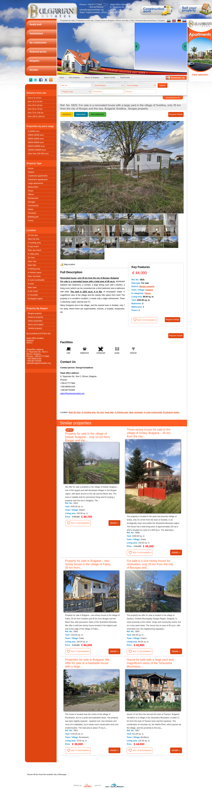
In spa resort (33, 246)
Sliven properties (35, 321)
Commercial (33, 206)
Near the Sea (33, 239)
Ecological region (35, 299)
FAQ (132, 20)
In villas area (33, 254)
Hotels (30, 209)
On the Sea (33, 235)
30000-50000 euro (36, 142)
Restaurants (33, 198)
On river (31, 258)
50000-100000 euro (36, 146)
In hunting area (34, 243)
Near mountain (34, 276)
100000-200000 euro (37, 150)
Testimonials (125, 77)
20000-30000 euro (36, 139)
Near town (32, 287)
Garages (31, 202)
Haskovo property (35, 317)
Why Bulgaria (74, 77)
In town (31, 284)
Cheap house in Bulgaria (104, 20)
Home (62, 77)
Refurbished (97, 114)
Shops (30, 191)
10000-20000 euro (36, 135)
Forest (30, 220)
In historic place (34, 272)
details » (114, 523)
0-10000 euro (33, 131)
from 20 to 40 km (35, 105)
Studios (31, 172)
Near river (32, 261)
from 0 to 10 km (34, 98)
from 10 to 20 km (35, 101)
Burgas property (35, 313)
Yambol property (35, 328)
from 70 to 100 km (36, 113)
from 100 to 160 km (36, 116)
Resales (67, 114)
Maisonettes (33, 187)
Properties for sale (67, 20)
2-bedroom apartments (38, 179)
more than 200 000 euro (38, 153)
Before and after (122, 20)
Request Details (176, 114)
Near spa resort (34, 250)
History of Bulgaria (92, 77)
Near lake (32, 265)
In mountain (33, 295)
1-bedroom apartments (38, 176)
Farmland (32, 213)
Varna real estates (36, 324)
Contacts (161, 20)
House (31, 168)
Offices (31, 194)
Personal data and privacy (146, 20)
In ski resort (33, 291)
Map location (67, 264)
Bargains (81, 114)
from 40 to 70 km (35, 109)
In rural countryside (36, 280)
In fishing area (34, 269)
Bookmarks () (178, 78)
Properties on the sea (84, 20)
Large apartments (35, 183)
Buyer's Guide (109, 77)
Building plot (33, 217)
